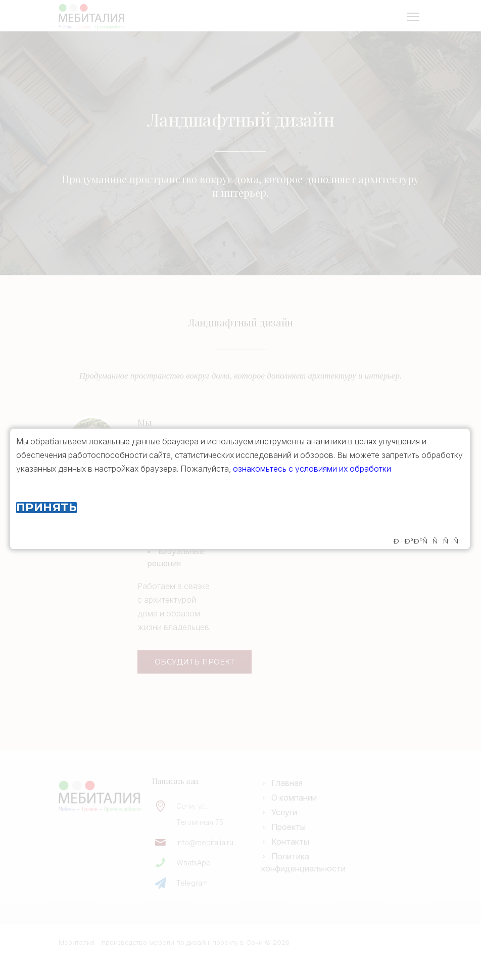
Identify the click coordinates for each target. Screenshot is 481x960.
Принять (46, 507)
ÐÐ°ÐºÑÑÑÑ (428, 541)
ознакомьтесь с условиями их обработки (312, 469)
